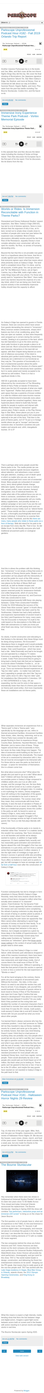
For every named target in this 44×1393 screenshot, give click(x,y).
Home (22, 1351)
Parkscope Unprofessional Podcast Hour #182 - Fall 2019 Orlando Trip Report (20, 33)
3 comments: (30, 1079)
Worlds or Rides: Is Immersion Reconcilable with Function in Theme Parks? (20, 212)
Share (5, 104)
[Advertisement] (22, 6)
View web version (22, 1356)
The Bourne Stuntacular (16, 1164)
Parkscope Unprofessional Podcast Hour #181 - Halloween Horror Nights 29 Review (21, 1095)
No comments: (20, 100)
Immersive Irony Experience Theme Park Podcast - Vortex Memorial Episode (20, 116)
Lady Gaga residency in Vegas (13, 1270)
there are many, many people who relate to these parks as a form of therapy (22, 521)
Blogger (26, 1391)
